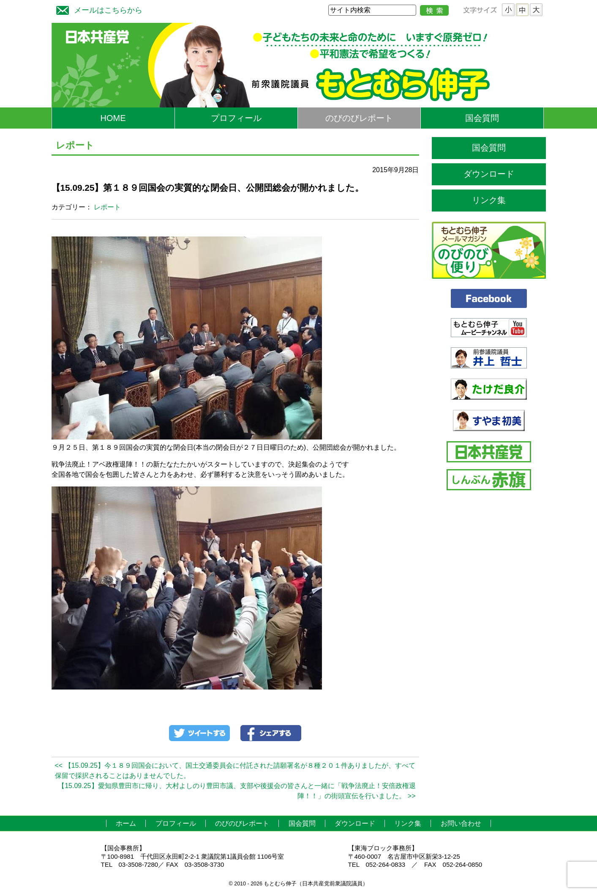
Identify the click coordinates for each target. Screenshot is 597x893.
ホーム (126, 823)
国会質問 (482, 118)
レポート (107, 207)
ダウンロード (488, 174)
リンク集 (489, 200)
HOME (113, 118)
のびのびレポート (359, 118)
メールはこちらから (97, 9)
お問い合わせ (461, 823)
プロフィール (236, 118)
